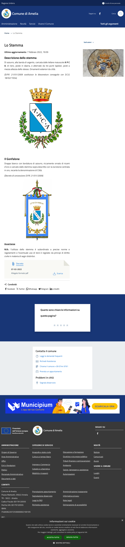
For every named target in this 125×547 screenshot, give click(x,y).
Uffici (3, 461)
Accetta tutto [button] (53, 537)
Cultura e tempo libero (41, 456)
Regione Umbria (8, 3)
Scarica (57, 273)
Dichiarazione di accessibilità (75, 504)
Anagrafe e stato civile (41, 452)
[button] (62, 543)
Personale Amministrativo (12, 474)
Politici (4, 469)
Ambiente (67, 465)
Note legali (67, 500)
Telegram (43, 288)
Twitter (20, 288)
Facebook (9, 288)
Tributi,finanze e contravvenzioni (76, 460)
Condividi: (10, 284)
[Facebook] (98, 13)
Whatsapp (31, 288)
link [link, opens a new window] (86, 532)
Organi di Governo (8, 452)
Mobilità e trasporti (40, 473)
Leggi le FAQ (37, 500)
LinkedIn (54, 288)
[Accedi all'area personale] (111, 3)
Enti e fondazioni (8, 465)
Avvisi (96, 461)
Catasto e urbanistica (41, 468)
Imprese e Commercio (41, 464)
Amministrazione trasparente (75, 491)
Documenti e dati (8, 478)
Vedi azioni (89, 42)
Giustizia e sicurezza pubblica (75, 456)
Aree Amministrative (10, 456)
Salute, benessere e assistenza (75, 469)
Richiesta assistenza (40, 504)
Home (6, 33)
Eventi (96, 477)
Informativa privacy (71, 495)
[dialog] (62, 532)
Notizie (97, 452)
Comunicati (98, 456)
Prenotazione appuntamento (44, 491)
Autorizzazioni (69, 474)
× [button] (122, 520)
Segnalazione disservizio (42, 495)
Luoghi (96, 473)
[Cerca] (121, 13)
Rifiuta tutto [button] (72, 537)
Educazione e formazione (73, 452)
